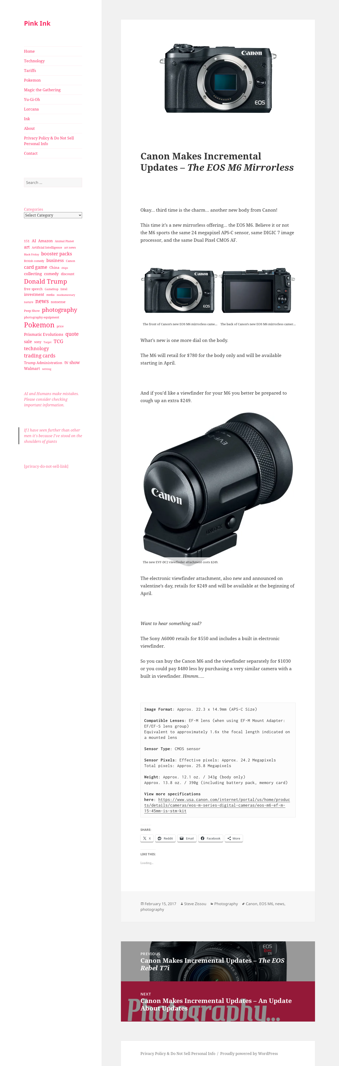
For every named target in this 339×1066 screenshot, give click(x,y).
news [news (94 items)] (42, 301)
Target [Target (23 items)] (48, 342)
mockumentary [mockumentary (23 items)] (66, 295)
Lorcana (31, 109)
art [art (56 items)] (27, 247)
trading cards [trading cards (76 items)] (39, 355)
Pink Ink (37, 23)
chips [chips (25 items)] (64, 267)
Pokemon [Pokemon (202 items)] (39, 324)
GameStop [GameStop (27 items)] (51, 289)
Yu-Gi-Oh (32, 99)
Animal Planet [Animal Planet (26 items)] (64, 241)
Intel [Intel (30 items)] (63, 289)
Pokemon (32, 80)
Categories (33, 209)
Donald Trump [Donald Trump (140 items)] (45, 281)
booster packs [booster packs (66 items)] (56, 253)
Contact (31, 153)
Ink (27, 118)
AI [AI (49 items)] (34, 240)
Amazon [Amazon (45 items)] (45, 240)
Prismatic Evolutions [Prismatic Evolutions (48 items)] (43, 334)
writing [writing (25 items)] (46, 369)
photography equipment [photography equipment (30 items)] (41, 317)
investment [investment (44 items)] (34, 294)
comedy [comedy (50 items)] (51, 273)
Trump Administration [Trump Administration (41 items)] (43, 362)
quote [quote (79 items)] (72, 333)
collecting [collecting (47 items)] (33, 273)
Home (29, 51)
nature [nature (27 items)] (28, 302)
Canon (251, 903)
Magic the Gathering (42, 89)
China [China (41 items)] (54, 267)
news (279, 903)
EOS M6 (266, 903)
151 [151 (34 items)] (27, 241)
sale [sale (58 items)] (28, 341)
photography (152, 909)
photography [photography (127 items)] (59, 309)
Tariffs (30, 70)
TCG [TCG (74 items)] (58, 341)
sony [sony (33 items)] (37, 342)
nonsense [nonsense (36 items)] (58, 302)
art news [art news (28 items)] (70, 248)
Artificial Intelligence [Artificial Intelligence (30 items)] (47, 247)
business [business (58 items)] (55, 260)
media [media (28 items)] (50, 295)
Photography (226, 903)
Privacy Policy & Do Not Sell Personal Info (49, 140)
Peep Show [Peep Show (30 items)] (32, 311)
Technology (34, 60)
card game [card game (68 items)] (35, 267)
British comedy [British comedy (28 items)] (34, 261)
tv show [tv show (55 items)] (72, 362)
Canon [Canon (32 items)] (70, 261)
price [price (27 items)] (60, 326)
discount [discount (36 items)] (67, 274)
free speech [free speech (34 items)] (33, 289)
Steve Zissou (195, 903)
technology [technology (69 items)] (36, 348)
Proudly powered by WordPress (249, 1053)
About (29, 128)
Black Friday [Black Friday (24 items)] (31, 254)
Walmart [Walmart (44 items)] (32, 368)
